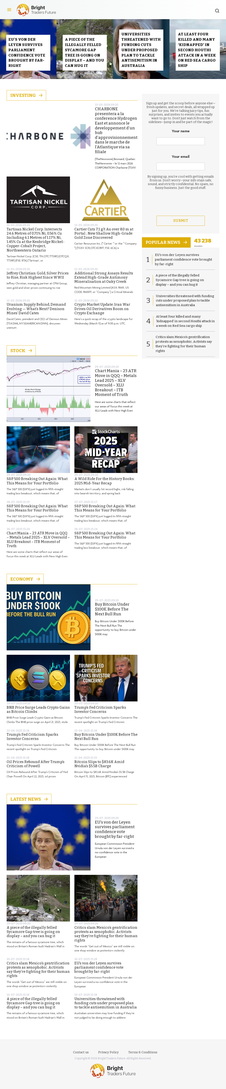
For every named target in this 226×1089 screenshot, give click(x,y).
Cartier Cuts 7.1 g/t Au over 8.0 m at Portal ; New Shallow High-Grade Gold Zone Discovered (103, 237)
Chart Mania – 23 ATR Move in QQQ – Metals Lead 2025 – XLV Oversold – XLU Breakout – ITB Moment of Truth (116, 387)
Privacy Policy (108, 1052)
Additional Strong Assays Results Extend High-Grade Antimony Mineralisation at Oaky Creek (103, 281)
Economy (25, 583)
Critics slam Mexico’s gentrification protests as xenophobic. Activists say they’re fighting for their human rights (105, 937)
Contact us (81, 1052)
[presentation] (180, 214)
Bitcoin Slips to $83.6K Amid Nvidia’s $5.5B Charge (99, 768)
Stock (21, 354)
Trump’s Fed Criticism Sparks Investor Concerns (100, 713)
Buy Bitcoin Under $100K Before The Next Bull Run (112, 613)
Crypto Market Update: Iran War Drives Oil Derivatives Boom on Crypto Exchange (102, 312)
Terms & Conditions (142, 1052)
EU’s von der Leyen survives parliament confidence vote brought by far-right (115, 833)
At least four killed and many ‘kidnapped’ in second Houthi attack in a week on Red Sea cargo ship (185, 325)
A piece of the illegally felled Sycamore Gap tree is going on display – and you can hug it (33, 935)
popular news (167, 246)
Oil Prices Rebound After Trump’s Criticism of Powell (35, 768)
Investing (26, 99)
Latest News (29, 803)
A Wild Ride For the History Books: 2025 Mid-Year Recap (104, 485)
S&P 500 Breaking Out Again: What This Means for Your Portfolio (37, 485)
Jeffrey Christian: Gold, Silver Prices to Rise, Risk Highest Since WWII (38, 279)
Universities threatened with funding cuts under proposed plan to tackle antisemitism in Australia (105, 1007)
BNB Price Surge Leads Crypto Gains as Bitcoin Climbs (38, 713)
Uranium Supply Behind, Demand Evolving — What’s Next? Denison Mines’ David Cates (36, 312)
